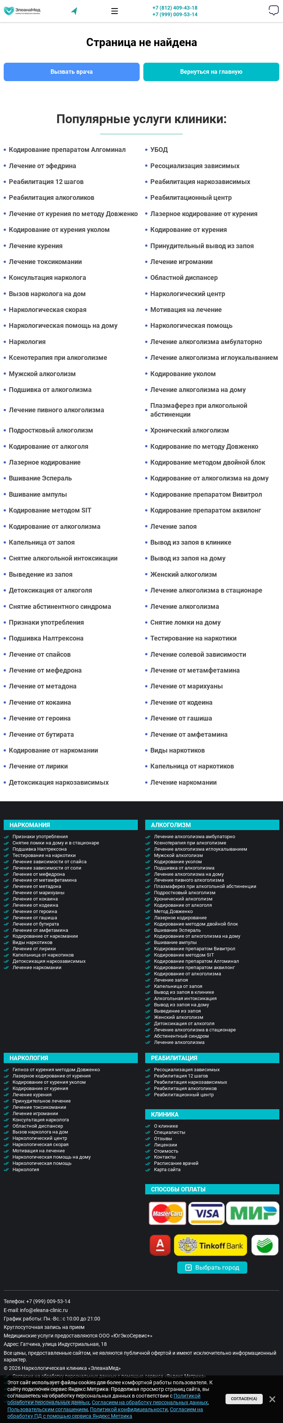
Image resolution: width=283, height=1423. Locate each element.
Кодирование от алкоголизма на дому (209, 478)
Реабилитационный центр (191, 197)
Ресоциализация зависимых (195, 166)
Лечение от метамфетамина (195, 670)
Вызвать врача (71, 71)
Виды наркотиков (177, 750)
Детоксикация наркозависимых (59, 782)
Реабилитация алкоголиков (51, 197)
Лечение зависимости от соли (47, 868)
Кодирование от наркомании (53, 750)
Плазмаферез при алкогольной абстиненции (198, 410)
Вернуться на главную (211, 71)
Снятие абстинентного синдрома (60, 606)
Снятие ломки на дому (185, 622)
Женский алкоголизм (183, 574)
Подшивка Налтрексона (46, 638)
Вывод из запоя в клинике (190, 542)
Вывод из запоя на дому (188, 558)
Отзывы (163, 1138)
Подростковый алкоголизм (51, 430)
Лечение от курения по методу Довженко (73, 214)
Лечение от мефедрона (45, 670)
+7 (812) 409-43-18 (175, 8)
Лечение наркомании (183, 782)
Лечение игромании (181, 261)
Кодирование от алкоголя (48, 446)
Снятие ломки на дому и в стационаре (56, 843)
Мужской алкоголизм (42, 374)
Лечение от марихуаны (186, 686)
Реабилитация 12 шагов (46, 181)
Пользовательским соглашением (47, 1409)
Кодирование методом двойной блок (207, 462)
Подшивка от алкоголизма (50, 389)
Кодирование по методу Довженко (204, 446)
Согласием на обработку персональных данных (150, 1402)
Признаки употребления (46, 622)
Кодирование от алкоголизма (55, 526)
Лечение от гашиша (181, 718)
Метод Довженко (173, 911)
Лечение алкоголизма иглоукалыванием (214, 357)
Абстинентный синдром (181, 1036)
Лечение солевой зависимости (198, 654)
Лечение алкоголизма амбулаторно (206, 342)
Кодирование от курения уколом (59, 229)
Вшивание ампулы (38, 494)
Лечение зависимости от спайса (50, 861)
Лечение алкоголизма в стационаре (206, 590)
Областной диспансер (184, 277)
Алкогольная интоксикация (185, 998)
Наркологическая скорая (48, 309)
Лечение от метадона (43, 686)
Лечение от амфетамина (189, 734)
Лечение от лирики (38, 766)
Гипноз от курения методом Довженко (56, 1069)
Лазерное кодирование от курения (204, 214)
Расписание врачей (176, 1163)
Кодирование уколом (183, 374)
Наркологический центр (187, 294)
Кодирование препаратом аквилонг (205, 510)
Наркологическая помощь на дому (63, 325)
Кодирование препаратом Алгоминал (67, 149)
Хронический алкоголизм (189, 430)
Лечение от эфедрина (42, 166)
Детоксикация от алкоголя (50, 590)
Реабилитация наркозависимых (200, 181)
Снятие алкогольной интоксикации (63, 558)
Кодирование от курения (188, 229)
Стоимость (166, 1151)
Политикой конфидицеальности (129, 1409)
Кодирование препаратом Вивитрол (206, 494)
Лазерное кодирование (45, 462)
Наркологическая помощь (191, 325)
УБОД (159, 149)
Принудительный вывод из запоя (202, 246)
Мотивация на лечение (186, 309)
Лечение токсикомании (45, 261)
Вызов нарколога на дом (47, 294)
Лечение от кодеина (181, 702)
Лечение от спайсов (40, 654)
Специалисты (169, 1132)
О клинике (166, 1126)
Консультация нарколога (47, 277)
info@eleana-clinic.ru (44, 1310)
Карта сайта (167, 1169)
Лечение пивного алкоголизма (56, 410)
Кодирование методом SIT (50, 510)
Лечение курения (36, 246)
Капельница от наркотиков (192, 766)
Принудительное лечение (42, 1101)
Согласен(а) (244, 1398)
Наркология (27, 342)
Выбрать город (212, 1267)
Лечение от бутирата (41, 734)
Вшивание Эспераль (40, 478)
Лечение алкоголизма (184, 606)
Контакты (165, 1157)
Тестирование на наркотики (193, 638)
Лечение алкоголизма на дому (198, 389)
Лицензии (165, 1145)
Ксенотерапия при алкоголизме (58, 357)
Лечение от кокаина (40, 702)
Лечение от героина (40, 718)
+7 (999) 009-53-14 (175, 14)
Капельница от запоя (42, 542)
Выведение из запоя (41, 574)
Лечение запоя (173, 526)
